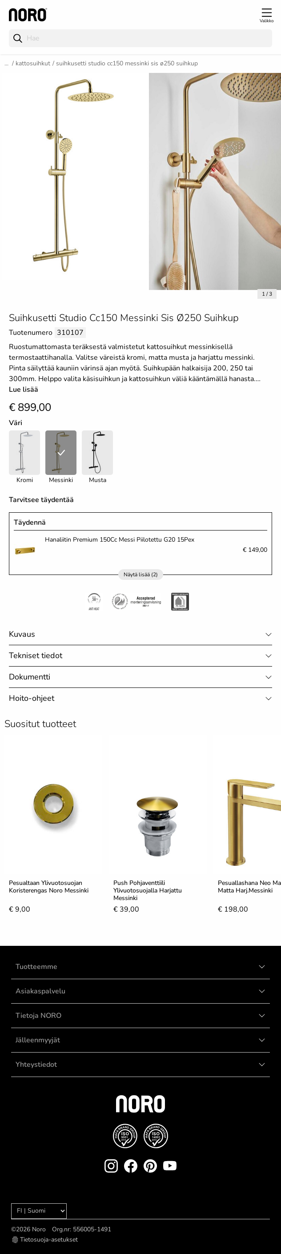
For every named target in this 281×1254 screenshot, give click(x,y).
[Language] (39, 1211)
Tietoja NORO (38, 1016)
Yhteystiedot (36, 1064)
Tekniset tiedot (35, 655)
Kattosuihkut (33, 63)
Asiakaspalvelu (40, 991)
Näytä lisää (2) (141, 574)
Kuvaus (22, 634)
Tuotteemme (36, 967)
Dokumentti (29, 676)
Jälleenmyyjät (38, 1040)
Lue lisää (23, 390)
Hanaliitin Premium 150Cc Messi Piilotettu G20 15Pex (119, 539)
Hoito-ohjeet (31, 698)
